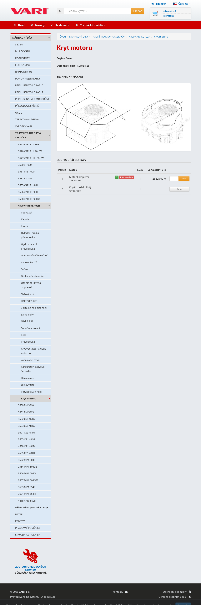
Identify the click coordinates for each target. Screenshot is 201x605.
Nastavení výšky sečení (34, 255)
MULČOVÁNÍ (22, 51)
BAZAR (19, 514)
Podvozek (26, 212)
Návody (37, 25)
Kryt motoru (29, 398)
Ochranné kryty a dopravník (31, 285)
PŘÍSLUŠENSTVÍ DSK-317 (29, 92)
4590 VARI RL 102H (29, 205)
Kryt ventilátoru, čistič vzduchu (33, 351)
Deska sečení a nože (32, 276)
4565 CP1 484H (26, 453)
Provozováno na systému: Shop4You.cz (32, 596)
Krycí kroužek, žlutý (80, 187)
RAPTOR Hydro (24, 71)
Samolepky (27, 314)
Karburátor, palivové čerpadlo (32, 369)
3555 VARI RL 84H (28, 185)
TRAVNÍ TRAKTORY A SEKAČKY (28, 135)
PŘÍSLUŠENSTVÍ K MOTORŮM (32, 99)
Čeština (182, 3)
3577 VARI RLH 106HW (31, 158)
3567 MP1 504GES (28, 480)
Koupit (184, 178)
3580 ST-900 (25, 165)
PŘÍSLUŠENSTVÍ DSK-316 (29, 85)
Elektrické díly (29, 301)
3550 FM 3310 (26, 405)
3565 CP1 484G (26, 439)
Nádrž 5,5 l (27, 321)
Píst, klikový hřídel (31, 391)
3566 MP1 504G (27, 473)
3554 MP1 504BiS (27, 466)
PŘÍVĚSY (20, 521)
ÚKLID (18, 112)
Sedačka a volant (30, 328)
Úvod (18, 25)
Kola (23, 335)
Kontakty (120, 591)
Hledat (137, 11)
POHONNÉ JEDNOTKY (27, 78)
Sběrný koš (27, 294)
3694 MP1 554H (27, 493)
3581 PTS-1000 (26, 171)
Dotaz (179, 188)
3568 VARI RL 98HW (29, 199)
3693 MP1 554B (26, 487)
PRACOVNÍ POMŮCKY (27, 528)
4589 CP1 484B (26, 446)
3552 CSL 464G (26, 419)
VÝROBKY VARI (23, 126)
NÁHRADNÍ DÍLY (22, 37)
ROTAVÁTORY (22, 58)
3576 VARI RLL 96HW (30, 151)
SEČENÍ (19, 44)
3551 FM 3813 (26, 412)
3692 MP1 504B (26, 460)
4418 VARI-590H (27, 500)
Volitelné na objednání (34, 308)
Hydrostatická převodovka (29, 246)
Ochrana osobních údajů (174, 596)
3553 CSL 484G (26, 426)
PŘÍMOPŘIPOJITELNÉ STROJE (31, 507)
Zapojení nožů (29, 262)
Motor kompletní (79, 177)
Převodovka (28, 341)
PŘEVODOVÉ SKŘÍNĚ (27, 105)
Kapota (25, 219)
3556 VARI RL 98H (28, 192)
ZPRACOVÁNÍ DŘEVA (27, 119)
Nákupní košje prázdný (169, 13)
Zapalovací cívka (30, 360)
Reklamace (59, 25)
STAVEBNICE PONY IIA (27, 534)
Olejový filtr (27, 385)
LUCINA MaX (22, 65)
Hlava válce (27, 378)
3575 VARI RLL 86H (28, 144)
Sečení (24, 269)
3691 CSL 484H (26, 432)
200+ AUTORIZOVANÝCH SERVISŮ (30, 568)
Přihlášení (159, 3)
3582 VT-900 (25, 178)
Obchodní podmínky (177, 591)
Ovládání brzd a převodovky (30, 235)
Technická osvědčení (90, 25)
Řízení (24, 226)
